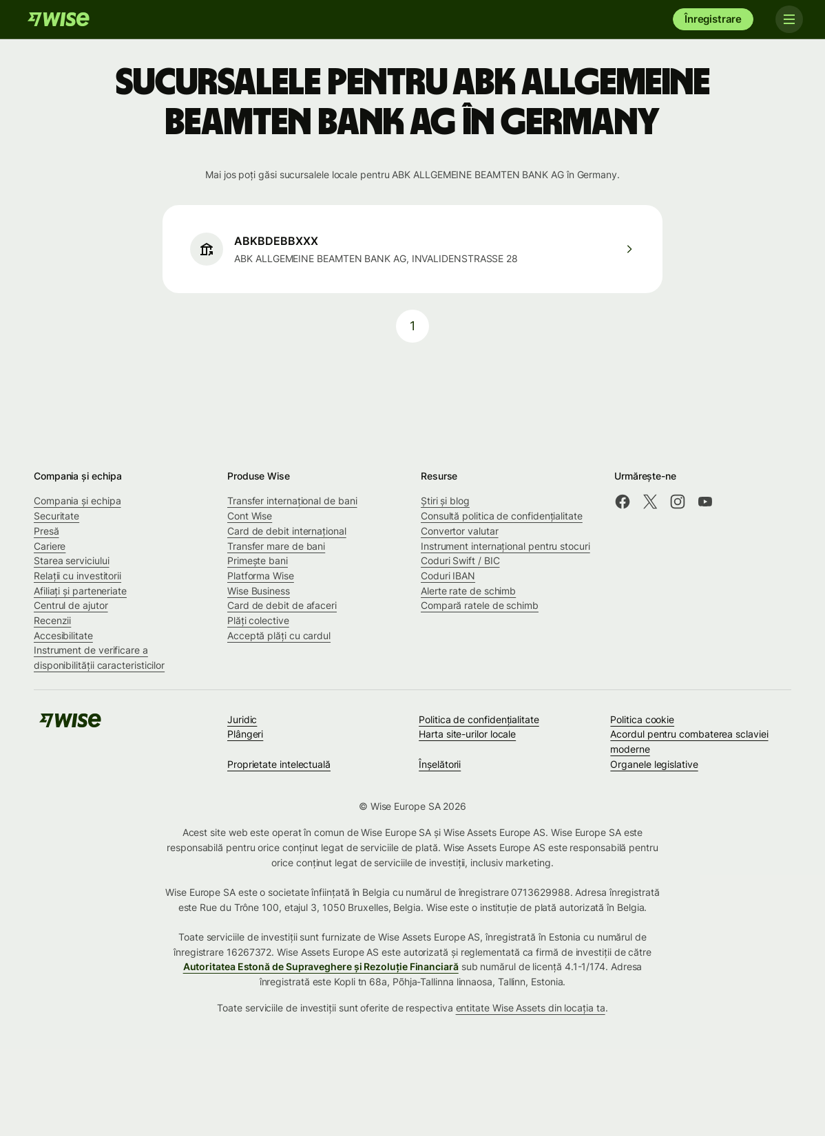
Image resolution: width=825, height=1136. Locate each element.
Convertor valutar (460, 531)
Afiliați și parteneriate (80, 591)
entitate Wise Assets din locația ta (530, 1008)
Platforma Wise (260, 575)
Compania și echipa (77, 500)
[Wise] (58, 19)
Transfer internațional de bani (292, 500)
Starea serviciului (71, 560)
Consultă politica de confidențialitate (502, 516)
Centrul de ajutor (71, 605)
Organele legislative (654, 764)
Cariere (49, 546)
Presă (46, 531)
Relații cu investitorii (77, 575)
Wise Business (258, 591)
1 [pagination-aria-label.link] (412, 326)
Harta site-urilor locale (467, 734)
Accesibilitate (63, 635)
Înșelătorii (440, 764)
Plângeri (245, 734)
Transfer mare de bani (276, 546)
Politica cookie (642, 719)
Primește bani (257, 560)
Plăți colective (258, 620)
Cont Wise (249, 516)
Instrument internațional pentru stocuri (505, 546)
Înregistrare (713, 18)
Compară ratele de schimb (480, 605)
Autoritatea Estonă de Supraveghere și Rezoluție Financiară (321, 966)
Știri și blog (445, 500)
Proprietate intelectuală (279, 764)
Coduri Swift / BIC (460, 560)
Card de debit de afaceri (282, 605)
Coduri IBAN (448, 575)
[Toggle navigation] (789, 19)
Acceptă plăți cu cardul (279, 635)
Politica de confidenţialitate (479, 719)
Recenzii (52, 620)
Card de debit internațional (286, 531)
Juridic (242, 719)
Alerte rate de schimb (468, 591)
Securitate (56, 516)
